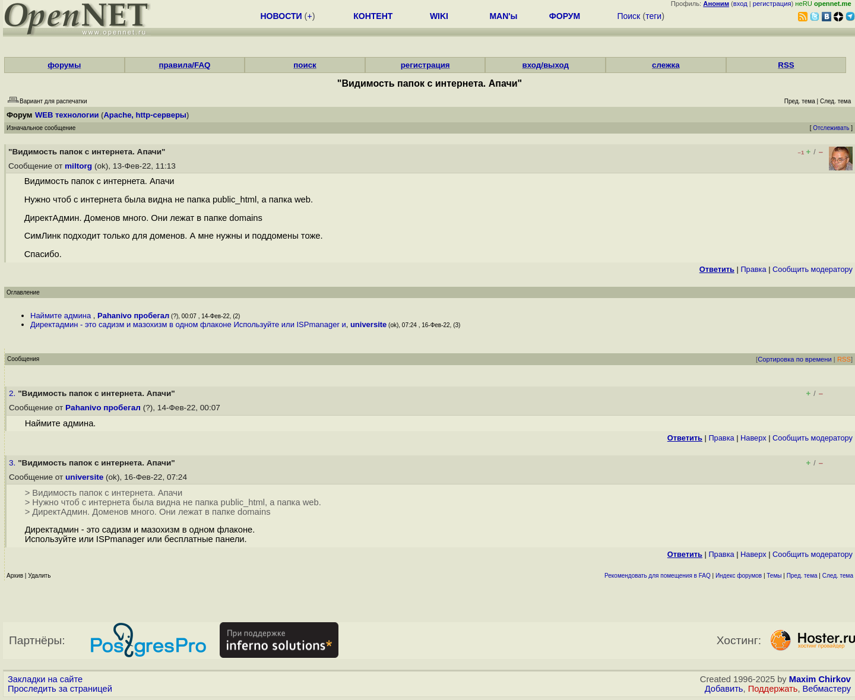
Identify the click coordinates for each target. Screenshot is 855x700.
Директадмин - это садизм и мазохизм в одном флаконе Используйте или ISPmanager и (188, 324)
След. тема (837, 575)
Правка (753, 269)
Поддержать (773, 688)
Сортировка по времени (795, 359)
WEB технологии (67, 114)
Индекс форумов (738, 575)
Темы (774, 575)
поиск (304, 65)
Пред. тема (802, 575)
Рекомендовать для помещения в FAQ (657, 575)
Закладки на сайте (45, 679)
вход (740, 3)
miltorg (78, 165)
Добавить (724, 688)
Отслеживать (831, 128)
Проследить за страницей (60, 688)
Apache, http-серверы (144, 114)
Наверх (753, 437)
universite (368, 324)
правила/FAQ (184, 65)
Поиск (628, 16)
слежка (665, 65)
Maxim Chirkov (820, 679)
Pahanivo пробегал (133, 315)
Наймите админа (61, 315)
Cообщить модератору (812, 269)
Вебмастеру (827, 688)
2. (13, 393)
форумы (64, 65)
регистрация (772, 3)
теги (653, 16)
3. (13, 462)
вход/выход (545, 65)
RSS (786, 65)
